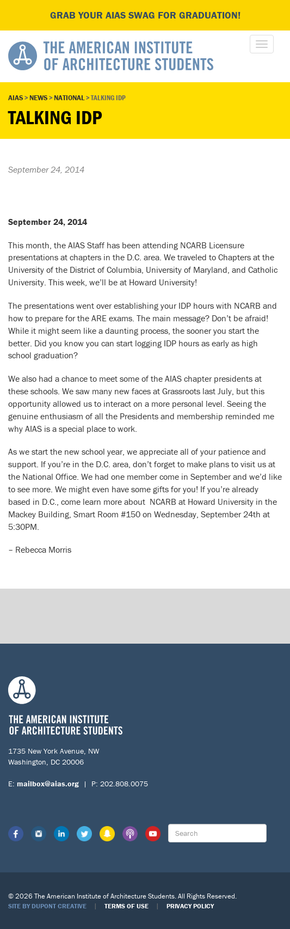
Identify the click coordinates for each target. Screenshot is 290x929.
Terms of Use (126, 906)
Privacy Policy (190, 906)
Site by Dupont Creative (47, 906)
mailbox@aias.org (48, 784)
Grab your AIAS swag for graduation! (145, 15)
